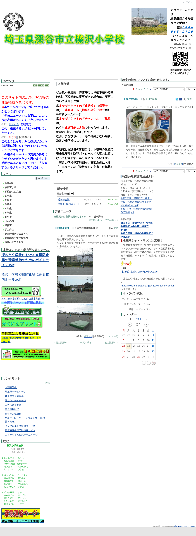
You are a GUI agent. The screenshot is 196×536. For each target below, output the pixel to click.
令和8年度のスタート (69, 204)
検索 (47, 383)
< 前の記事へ (95, 220)
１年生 (7, 195)
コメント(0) (112, 336)
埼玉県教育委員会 (14, 396)
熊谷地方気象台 (13, 413)
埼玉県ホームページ (15, 391)
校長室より (9, 187)
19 (123, 352)
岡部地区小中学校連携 (15, 238)
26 (123, 357)
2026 (138, 319)
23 (143, 352)
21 (133, 352)
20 (128, 352)
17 (148, 346)
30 (128, 335)
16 (143, 346)
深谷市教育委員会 (14, 405)
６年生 (7, 217)
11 (153, 341)
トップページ (42, 178)
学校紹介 (8, 183)
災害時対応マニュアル (15, 233)
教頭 (116, 228)
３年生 (7, 204)
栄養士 (190, 99)
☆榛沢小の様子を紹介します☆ (70, 216)
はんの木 (8, 221)
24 (148, 352)
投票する (88, 336)
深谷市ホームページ (15, 400)
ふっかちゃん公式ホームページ (21, 434)
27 (128, 357)
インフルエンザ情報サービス (20, 426)
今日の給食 (150, 99)
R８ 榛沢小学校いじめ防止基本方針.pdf (22, 298)
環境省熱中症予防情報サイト (20, 430)
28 (133, 357)
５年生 (7, 212)
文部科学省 (11, 387)
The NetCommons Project (184, 526)
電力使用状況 (12, 409)
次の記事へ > (111, 220)
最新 (65, 193)
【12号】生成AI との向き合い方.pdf (139, 271)
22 (138, 352)
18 (153, 346)
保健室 (7, 225)
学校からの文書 (12, 191)
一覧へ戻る (86, 342)
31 (133, 335)
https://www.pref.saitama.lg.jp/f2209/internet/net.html (148, 285)
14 (134, 346)
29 (123, 335)
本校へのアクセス (13, 242)
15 (138, 346)
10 (148, 341)
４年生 (7, 208)
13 (128, 346)
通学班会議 (64, 199)
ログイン (187, 2)
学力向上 (8, 229)
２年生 (7, 200)
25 (153, 352)
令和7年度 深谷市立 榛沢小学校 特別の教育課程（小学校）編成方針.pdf (136, 202)
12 (123, 346)
